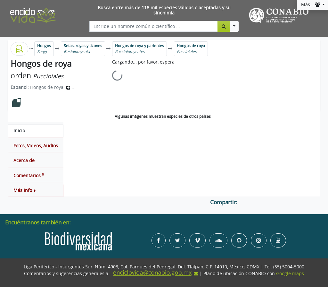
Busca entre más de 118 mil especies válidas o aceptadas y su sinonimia (164, 10)
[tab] (35, 131)
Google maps (290, 273)
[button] (35, 190)
